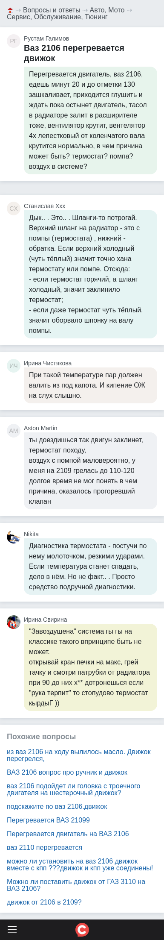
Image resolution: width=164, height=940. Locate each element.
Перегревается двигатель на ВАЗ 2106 (68, 833)
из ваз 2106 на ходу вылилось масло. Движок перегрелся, (78, 755)
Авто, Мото (107, 10)
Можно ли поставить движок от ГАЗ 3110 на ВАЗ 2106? (76, 885)
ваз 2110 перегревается (44, 847)
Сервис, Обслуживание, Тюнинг (57, 17)
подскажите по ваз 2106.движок (57, 806)
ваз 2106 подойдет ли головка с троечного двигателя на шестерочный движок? (73, 789)
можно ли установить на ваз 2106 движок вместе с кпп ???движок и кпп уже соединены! (80, 865)
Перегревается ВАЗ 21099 (48, 820)
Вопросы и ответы (52, 10)
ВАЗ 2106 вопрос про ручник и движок (67, 772)
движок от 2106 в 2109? (44, 902)
